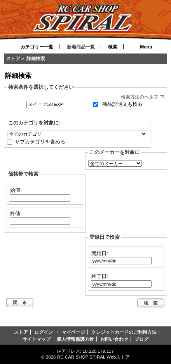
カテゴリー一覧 (37, 47)
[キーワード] (56, 104)
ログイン (43, 332)
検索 (112, 47)
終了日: (99, 276)
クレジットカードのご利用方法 (124, 332)
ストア (13, 58)
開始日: (99, 253)
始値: (16, 190)
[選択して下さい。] (77, 134)
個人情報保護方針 (75, 339)
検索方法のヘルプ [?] (142, 96)
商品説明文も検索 (122, 104)
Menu (146, 47)
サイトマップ (37, 339)
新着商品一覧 (81, 47)
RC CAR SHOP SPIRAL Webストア (93, 356)
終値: (16, 213)
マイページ (73, 332)
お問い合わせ (114, 339)
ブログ (141, 339)
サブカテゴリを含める (40, 141)
